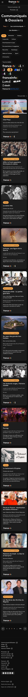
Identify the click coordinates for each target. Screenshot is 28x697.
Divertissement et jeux (8, 42)
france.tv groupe (6, 654)
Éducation (5, 50)
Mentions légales (5, 681)
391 (20, 628)
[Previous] (3, 629)
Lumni (3, 667)
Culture (14, 39)
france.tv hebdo (5, 648)
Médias (3, 646)
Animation (11, 35)
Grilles (3, 644)
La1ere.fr (3, 665)
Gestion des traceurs (6, 684)
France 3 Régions (6, 669)
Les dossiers (13, 30)
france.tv (3, 661)
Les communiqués (16, 26)
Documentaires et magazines (10, 46)
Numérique (14, 50)
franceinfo (4, 663)
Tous (4, 26)
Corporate (5, 39)
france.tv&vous (5, 657)
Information (5, 57)
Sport (16, 53)
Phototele (13, 9)
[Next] (25, 629)
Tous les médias (6, 62)
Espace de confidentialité (7, 687)
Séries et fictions (7, 53)
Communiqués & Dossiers (8, 642)
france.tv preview (13, 7)
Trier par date (22, 96)
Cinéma (19, 35)
